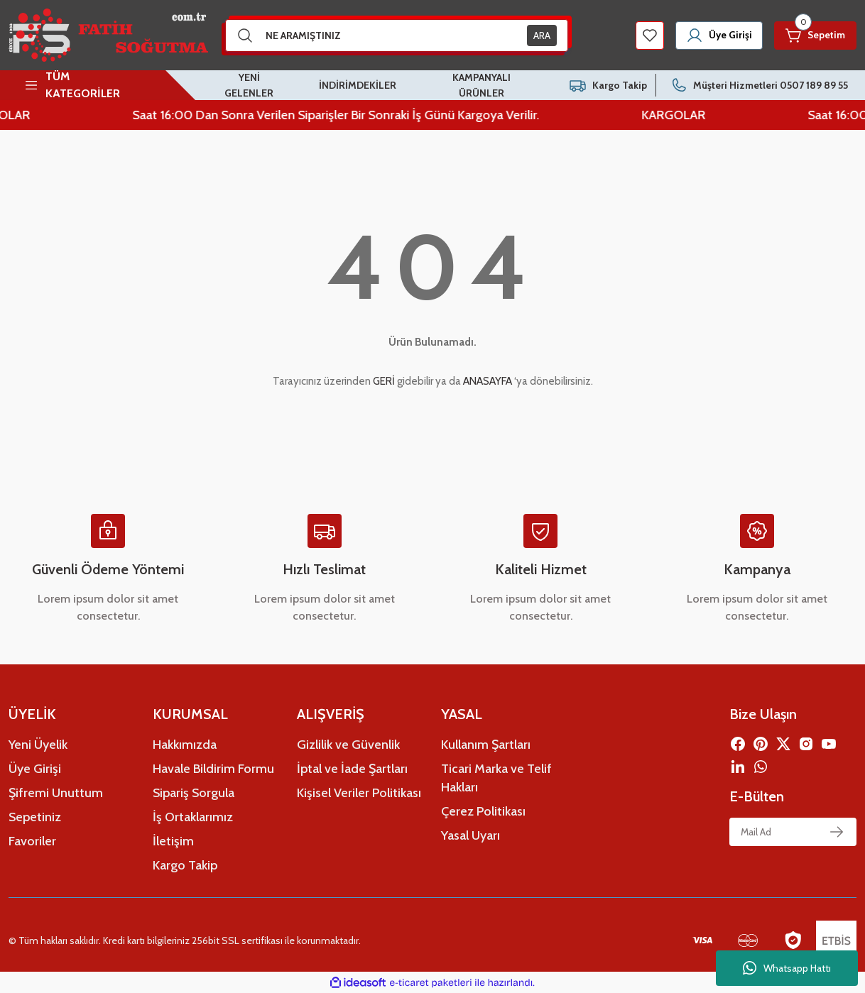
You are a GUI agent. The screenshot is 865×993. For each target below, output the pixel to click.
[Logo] (108, 35)
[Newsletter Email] (792, 832)
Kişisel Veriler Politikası (359, 793)
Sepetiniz (35, 817)
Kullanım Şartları (486, 744)
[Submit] (836, 831)
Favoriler (32, 841)
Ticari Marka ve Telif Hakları (496, 778)
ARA (541, 35)
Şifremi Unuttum (56, 793)
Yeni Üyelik (38, 744)
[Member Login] (714, 35)
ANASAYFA (487, 381)
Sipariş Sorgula (193, 793)
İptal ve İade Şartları (352, 769)
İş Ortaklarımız (193, 817)
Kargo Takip (185, 865)
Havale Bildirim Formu (213, 769)
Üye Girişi (35, 769)
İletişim (173, 841)
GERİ (384, 381)
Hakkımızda (185, 744)
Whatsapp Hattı (787, 968)
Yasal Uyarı (470, 835)
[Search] (397, 35)
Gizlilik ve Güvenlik (348, 744)
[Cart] (813, 35)
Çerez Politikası (483, 811)
